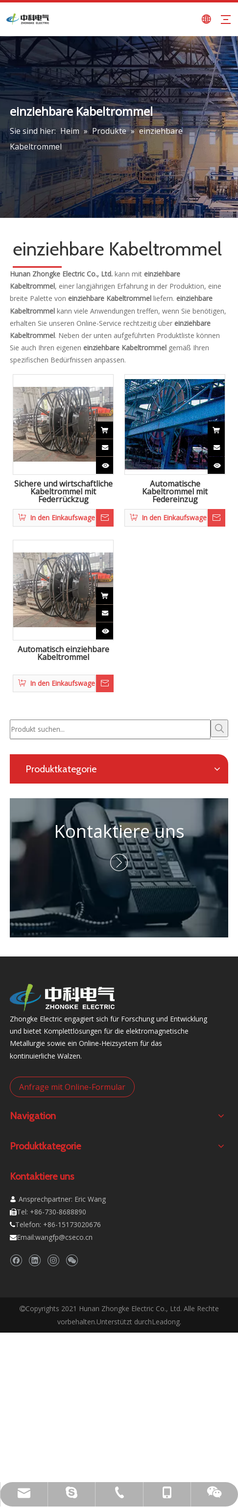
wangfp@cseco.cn (64, 1237)
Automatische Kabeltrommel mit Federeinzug (175, 492)
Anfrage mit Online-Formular (72, 1087)
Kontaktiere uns (119, 831)
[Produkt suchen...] (110, 729)
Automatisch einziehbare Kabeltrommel (63, 653)
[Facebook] (16, 1260)
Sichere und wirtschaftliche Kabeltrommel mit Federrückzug (63, 492)
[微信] (72, 1260)
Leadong (166, 1321)
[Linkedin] (34, 1260)
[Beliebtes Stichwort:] (219, 728)
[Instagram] (53, 1260)
